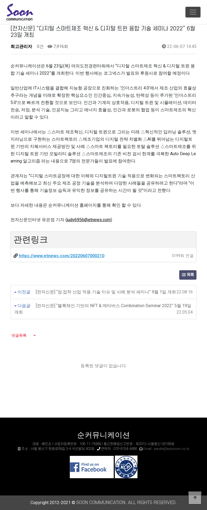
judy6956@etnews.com (89, 219)
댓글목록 (18, 335)
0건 (40, 46)
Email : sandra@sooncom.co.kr (166, 449)
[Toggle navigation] (193, 12)
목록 (188, 275)
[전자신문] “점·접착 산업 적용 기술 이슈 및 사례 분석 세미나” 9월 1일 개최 (106, 291)
